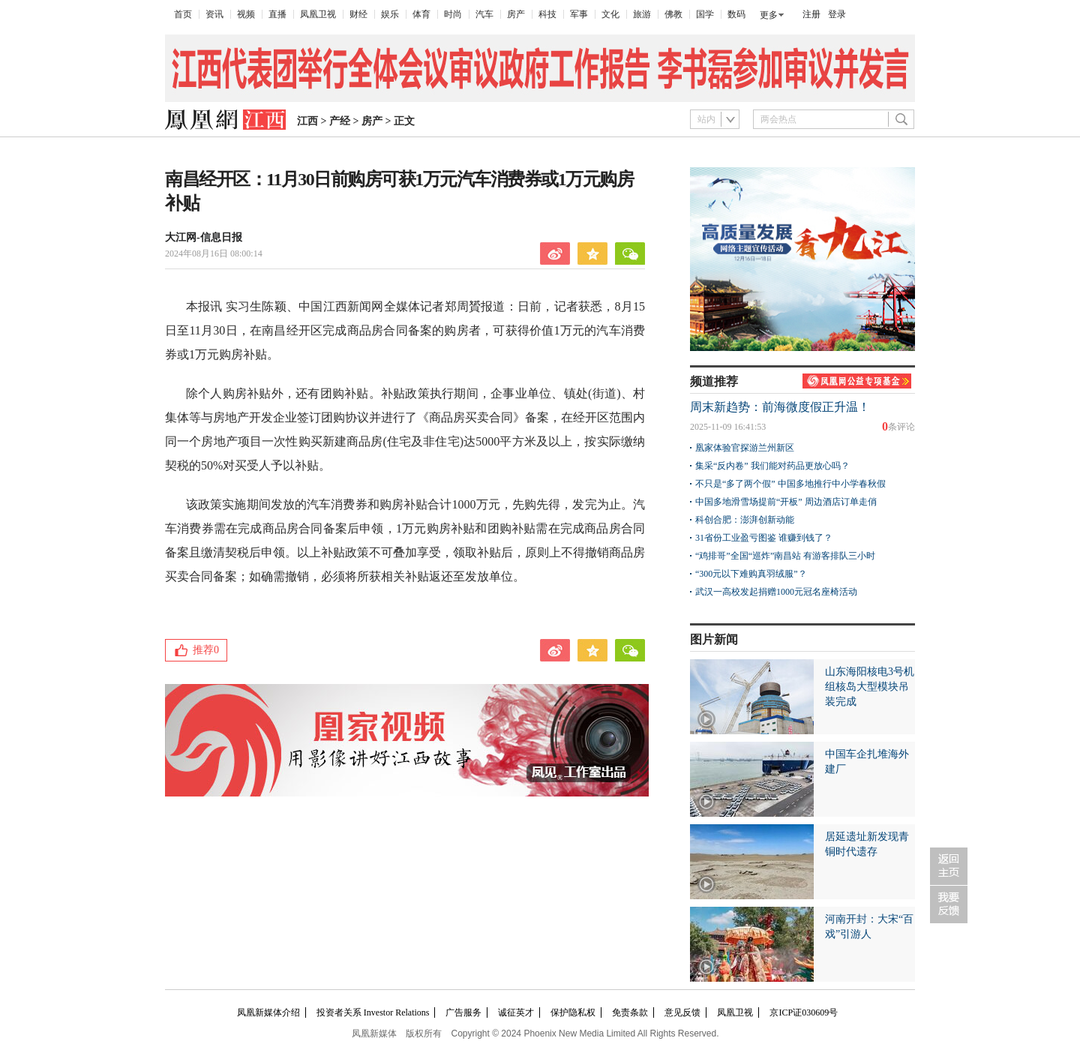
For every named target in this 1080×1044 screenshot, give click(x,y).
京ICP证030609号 (804, 1012)
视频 (246, 14)
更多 (769, 15)
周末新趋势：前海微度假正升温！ (780, 406)
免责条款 (630, 1012)
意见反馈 (682, 1012)
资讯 (215, 14)
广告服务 (464, 1012)
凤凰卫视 (318, 14)
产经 (339, 121)
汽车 (485, 14)
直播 (277, 14)
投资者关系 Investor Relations (373, 1012)
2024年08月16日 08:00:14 (213, 253)
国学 (705, 14)
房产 (516, 14)
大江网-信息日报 (203, 237)
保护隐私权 (573, 1012)
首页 (183, 14)
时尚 (453, 14)
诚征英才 (516, 1012)
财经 (359, 14)
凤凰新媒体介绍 (268, 1012)
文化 (611, 14)
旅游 (642, 14)
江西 (307, 121)
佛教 (673, 14)
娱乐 (390, 14)
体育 (421, 14)
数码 (737, 14)
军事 (579, 14)
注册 (811, 14)
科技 (547, 14)
